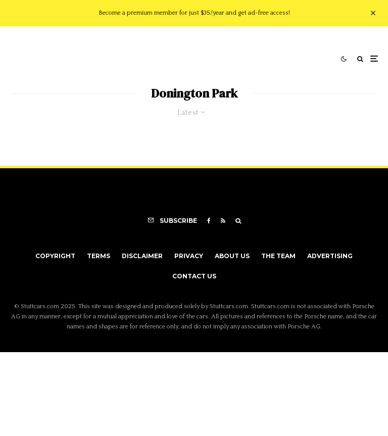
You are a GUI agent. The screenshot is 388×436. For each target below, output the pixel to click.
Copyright (55, 256)
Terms (98, 256)
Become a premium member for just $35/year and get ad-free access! (194, 13)
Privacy (188, 256)
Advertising (330, 256)
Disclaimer (142, 256)
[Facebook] (209, 221)
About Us (232, 256)
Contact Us (194, 276)
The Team (278, 256)
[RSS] (223, 221)
